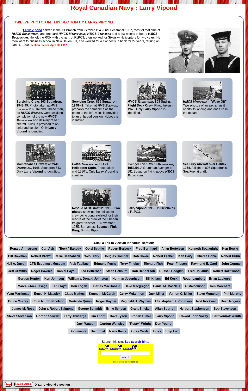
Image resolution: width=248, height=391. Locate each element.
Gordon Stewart (47, 316)
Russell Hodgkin (171, 271)
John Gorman (231, 263)
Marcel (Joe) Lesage (32, 286)
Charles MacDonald (105, 286)
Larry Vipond (32, 30)
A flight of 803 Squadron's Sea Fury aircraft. (205, 158)
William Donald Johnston (88, 278)
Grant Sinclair (140, 308)
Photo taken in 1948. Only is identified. (150, 97)
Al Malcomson (194, 286)
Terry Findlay (130, 263)
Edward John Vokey (193, 316)
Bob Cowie (141, 256)
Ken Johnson (54, 278)
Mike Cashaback (68, 256)
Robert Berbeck (119, 248)
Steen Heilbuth (116, 271)
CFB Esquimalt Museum (47, 263)
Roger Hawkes (42, 271)
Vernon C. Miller (180, 293)
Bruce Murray (18, 301)
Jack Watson (86, 323)
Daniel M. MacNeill (166, 286)
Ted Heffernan (91, 271)
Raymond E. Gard (204, 263)
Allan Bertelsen (172, 248)
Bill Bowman (17, 256)
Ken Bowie (230, 248)
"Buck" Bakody (69, 248)
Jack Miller (156, 293)
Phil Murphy (232, 293)
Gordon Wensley (112, 323)
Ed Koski (171, 278)
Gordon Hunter (29, 278)
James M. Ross (23, 308)
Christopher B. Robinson (173, 301)
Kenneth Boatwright (203, 248)
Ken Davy (185, 256)
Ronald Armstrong (23, 248)
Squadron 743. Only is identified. (39, 158)
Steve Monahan (207, 293)
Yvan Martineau (18, 293)
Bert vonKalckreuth (226, 316)
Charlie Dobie (207, 256)
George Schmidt (90, 308)
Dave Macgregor (137, 286)
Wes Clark (91, 256)
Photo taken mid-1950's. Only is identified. (95, 160)
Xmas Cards (140, 331)
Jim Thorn (97, 316)
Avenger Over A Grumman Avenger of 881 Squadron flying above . (150, 160)
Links (157, 331)
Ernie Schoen (116, 308)
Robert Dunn (230, 256)
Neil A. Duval (15, 263)
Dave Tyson (118, 316)
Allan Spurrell (165, 308)
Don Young (163, 323)
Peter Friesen (177, 263)
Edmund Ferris (105, 263)
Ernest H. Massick (47, 293)
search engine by (125, 362)
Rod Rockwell (206, 301)
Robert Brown (41, 256)
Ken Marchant (220, 286)
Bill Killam (153, 278)
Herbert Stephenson (194, 308)
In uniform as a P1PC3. (151, 200)
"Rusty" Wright (140, 323)
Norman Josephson (126, 278)
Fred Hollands (198, 271)
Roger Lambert (194, 278)
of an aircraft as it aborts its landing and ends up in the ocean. (205, 97)
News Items (117, 331)
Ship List (172, 331)
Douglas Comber (116, 256)
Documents (78, 331)
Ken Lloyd (59, 286)
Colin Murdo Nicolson (48, 301)
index (102, 348)
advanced (127, 348)
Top (8, 384)
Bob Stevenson (225, 308)
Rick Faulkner (79, 263)
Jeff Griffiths (17, 271)
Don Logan (79, 286)
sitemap (114, 348)
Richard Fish (153, 263)
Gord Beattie (94, 248)
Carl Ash (47, 248)
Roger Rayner (106, 301)
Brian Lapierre (219, 278)
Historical (98, 331)
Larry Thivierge (75, 316)
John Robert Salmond (56, 308)
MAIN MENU (23, 384)
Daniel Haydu (66, 271)
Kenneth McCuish (102, 293)
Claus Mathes (75, 293)
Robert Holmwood (226, 271)
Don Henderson (143, 271)
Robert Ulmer (141, 316)
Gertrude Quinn (80, 301)
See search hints (137, 341)
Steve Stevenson (19, 316)
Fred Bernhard (146, 248)
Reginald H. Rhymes (136, 301)
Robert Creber (163, 256)
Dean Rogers (230, 301)
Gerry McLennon (132, 293)
